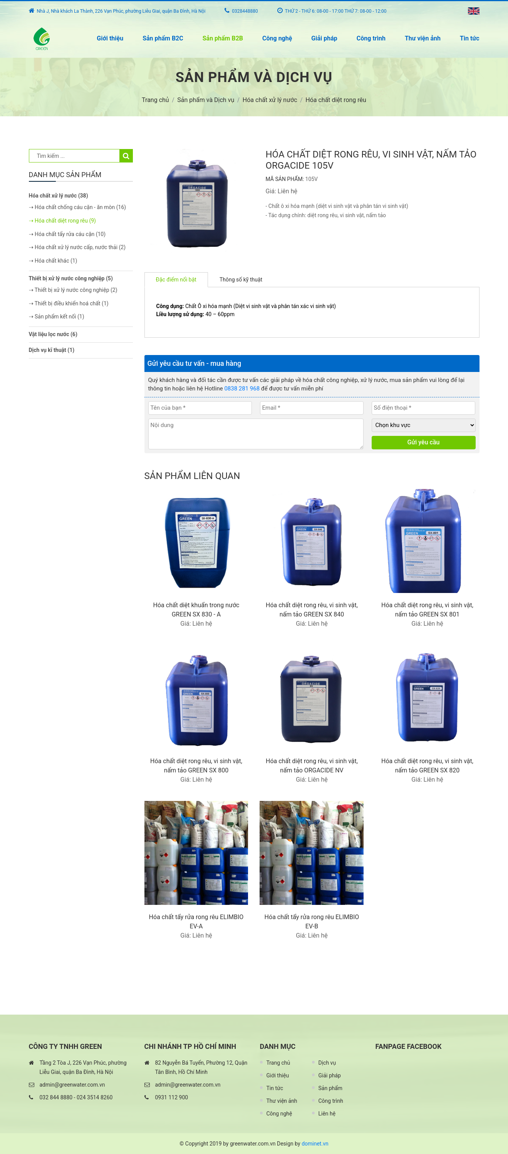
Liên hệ (327, 1113)
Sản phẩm (331, 1088)
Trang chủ (278, 1063)
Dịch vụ (327, 1063)
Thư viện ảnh (423, 38)
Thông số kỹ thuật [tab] (241, 279)
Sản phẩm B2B (223, 38)
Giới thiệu (110, 38)
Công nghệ (277, 38)
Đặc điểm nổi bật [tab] (176, 279)
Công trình (371, 38)
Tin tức (469, 38)
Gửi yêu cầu (423, 442)
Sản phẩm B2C (163, 38)
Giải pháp (324, 38)
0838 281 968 (242, 388)
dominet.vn (315, 1144)
